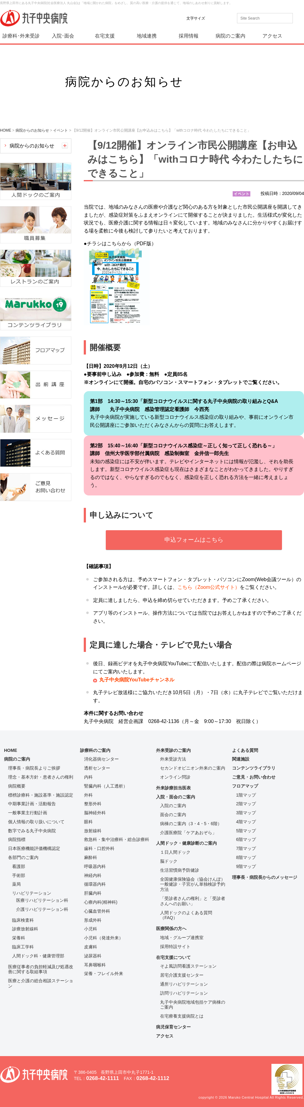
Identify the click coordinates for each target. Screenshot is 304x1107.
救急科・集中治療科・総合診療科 (116, 839)
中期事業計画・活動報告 (32, 803)
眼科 (88, 821)
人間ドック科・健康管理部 (38, 955)
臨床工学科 (23, 946)
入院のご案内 (173, 805)
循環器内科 (95, 884)
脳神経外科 (95, 812)
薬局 (16, 884)
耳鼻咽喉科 (95, 964)
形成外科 (92, 920)
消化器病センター (101, 759)
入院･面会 (63, 35)
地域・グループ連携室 (181, 937)
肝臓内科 (92, 893)
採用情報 (189, 35)
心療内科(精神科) (100, 902)
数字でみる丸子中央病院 (32, 830)
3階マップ (246, 812)
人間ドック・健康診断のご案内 (186, 843)
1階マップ (246, 795)
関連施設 (240, 759)
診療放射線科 (25, 928)
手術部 (18, 875)
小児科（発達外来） (103, 937)
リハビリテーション (31, 893)
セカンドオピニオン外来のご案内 (192, 768)
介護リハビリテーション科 (42, 909)
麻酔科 (90, 857)
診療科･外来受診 (21, 35)
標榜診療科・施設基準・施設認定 (40, 795)
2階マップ (246, 803)
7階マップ (246, 848)
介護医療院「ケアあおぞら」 (188, 832)
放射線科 (92, 830)
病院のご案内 (230, 35)
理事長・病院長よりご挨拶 (34, 768)
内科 (88, 777)
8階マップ (246, 857)
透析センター (97, 768)
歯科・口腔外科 (99, 848)
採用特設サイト (175, 946)
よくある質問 (245, 750)
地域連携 (147, 35)
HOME (10, 750)
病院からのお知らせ (32, 145)
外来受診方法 (173, 759)
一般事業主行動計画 (27, 812)
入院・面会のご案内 (175, 796)
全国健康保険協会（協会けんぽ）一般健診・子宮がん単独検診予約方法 (192, 884)
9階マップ (246, 866)
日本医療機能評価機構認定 (34, 848)
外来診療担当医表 (173, 787)
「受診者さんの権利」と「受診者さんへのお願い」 (192, 901)
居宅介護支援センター (181, 975)
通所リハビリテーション (184, 984)
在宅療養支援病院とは (181, 1016)
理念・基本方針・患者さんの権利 (40, 777)
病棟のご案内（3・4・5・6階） (191, 823)
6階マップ (246, 839)
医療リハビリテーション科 (42, 900)
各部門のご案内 (23, 857)
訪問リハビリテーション (184, 993)
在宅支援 (105, 35)
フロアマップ (245, 786)
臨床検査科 (23, 920)
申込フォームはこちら (193, 539)
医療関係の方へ (171, 928)
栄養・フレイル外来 (103, 973)
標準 (214, 18)
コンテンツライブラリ (253, 768)
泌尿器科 (92, 955)
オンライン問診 (175, 777)
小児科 (90, 928)
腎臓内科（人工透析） (105, 786)
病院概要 (16, 786)
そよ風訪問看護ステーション (188, 966)
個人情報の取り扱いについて (36, 821)
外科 (88, 795)
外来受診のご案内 (173, 750)
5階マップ (246, 830)
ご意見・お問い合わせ (253, 777)
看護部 (18, 866)
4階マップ (246, 821)
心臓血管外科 (97, 911)
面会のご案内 (173, 814)
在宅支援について (173, 957)
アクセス (272, 35)
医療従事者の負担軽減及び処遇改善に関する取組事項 (40, 969)
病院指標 (16, 839)
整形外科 (92, 803)
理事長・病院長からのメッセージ (264, 877)
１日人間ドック (175, 852)
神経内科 (92, 875)
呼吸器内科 (95, 866)
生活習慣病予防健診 (179, 870)
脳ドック (168, 861)
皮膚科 (90, 946)
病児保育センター (173, 1026)
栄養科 (18, 937)
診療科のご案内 (95, 750)
